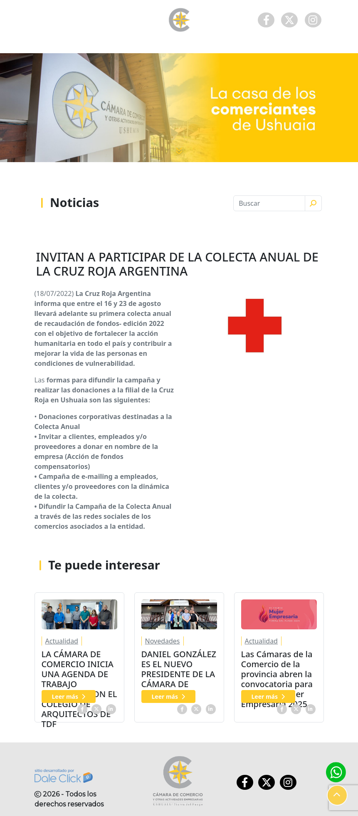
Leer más (69, 696)
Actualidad (61, 641)
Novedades (162, 641)
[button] (337, 795)
